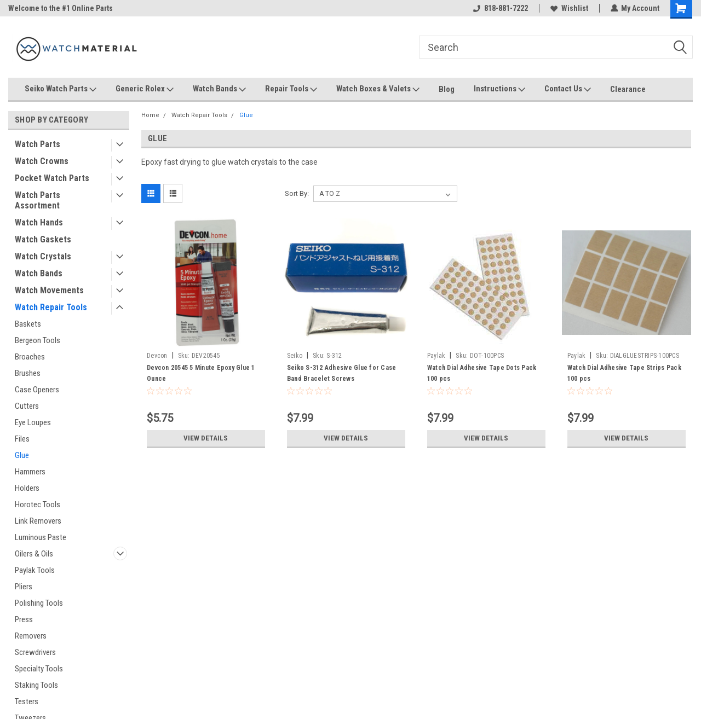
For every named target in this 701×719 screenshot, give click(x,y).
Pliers (23, 587)
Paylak (436, 356)
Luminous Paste (40, 537)
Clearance (628, 89)
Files (22, 439)
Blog (447, 89)
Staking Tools (36, 685)
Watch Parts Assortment (37, 200)
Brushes (28, 373)
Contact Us (567, 89)
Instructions (499, 89)
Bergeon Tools (37, 340)
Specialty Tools (39, 669)
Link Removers (38, 521)
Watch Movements (49, 290)
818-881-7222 (500, 8)
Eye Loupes (33, 422)
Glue (22, 455)
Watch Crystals (43, 256)
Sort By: (297, 193)
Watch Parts (37, 144)
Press (24, 619)
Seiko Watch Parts (60, 89)
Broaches (30, 357)
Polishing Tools (39, 603)
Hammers (30, 472)
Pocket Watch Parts (52, 178)
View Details (205, 438)
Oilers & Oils (34, 554)
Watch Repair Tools (51, 307)
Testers (26, 701)
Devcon (157, 356)
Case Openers (37, 390)
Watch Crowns (41, 161)
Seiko (294, 356)
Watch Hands (39, 222)
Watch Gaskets (43, 239)
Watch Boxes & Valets (378, 89)
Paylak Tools (35, 570)
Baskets (28, 324)
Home (150, 115)
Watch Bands (219, 89)
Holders (27, 488)
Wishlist (569, 8)
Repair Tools (291, 89)
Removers (31, 636)
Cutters (27, 406)
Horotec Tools (37, 504)
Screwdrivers (35, 652)
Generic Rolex (145, 89)
